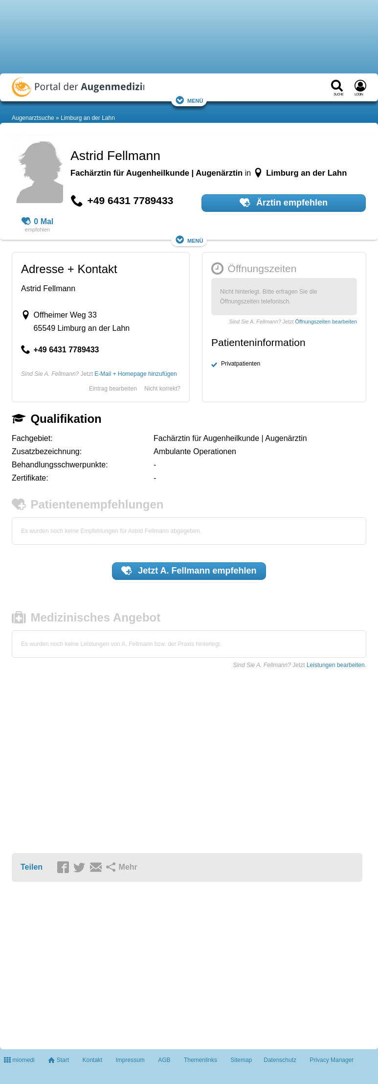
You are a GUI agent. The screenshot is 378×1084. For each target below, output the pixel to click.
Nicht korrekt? (162, 388)
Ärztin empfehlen (284, 202)
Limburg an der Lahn (88, 118)
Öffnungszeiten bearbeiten (326, 321)
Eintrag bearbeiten (113, 388)
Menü (189, 100)
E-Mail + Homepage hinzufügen (135, 373)
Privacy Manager (332, 1060)
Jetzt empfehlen (188, 570)
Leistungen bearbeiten (336, 665)
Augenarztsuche (33, 118)
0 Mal (38, 221)
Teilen (32, 867)
